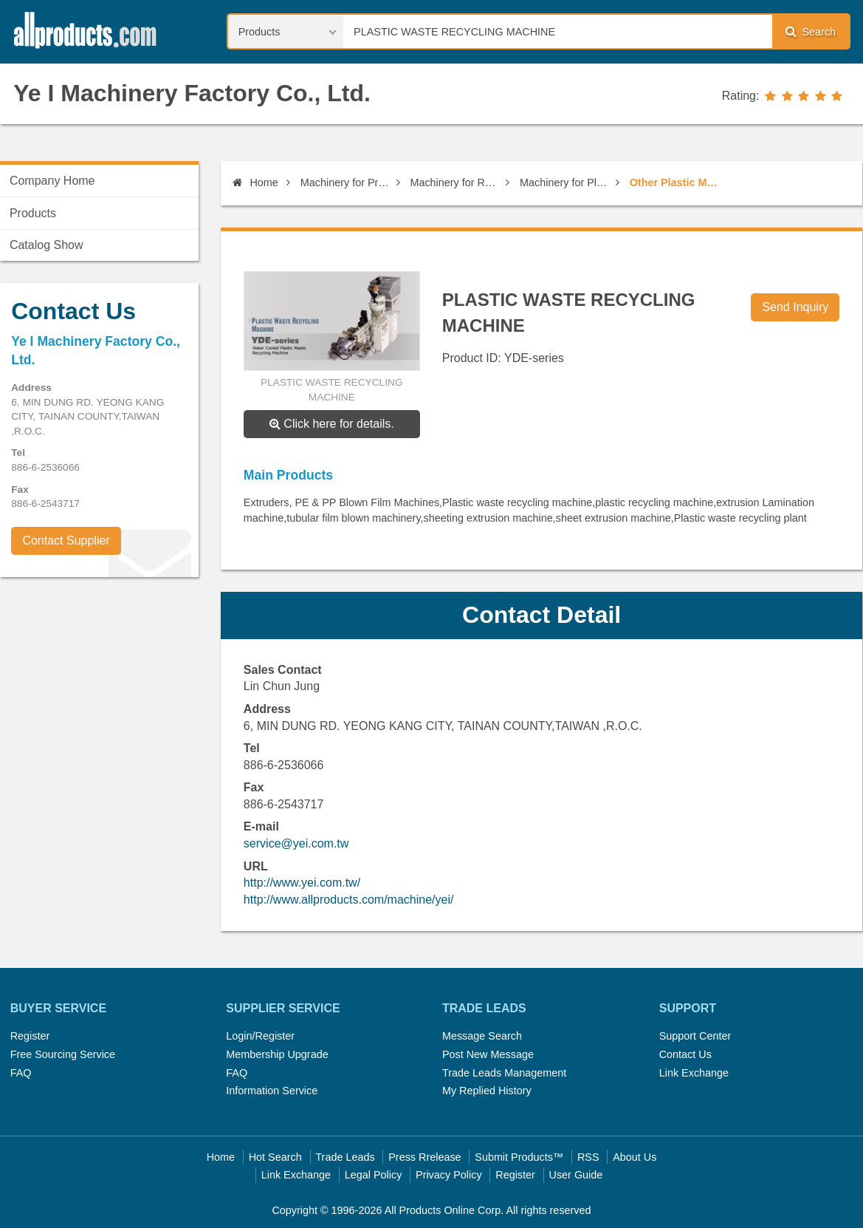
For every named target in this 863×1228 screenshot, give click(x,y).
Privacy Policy (449, 1175)
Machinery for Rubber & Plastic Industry (455, 182)
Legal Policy (373, 1175)
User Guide (576, 1175)
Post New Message (488, 1054)
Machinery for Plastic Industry (565, 182)
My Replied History (487, 1090)
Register (30, 1036)
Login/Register (260, 1036)
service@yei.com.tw (296, 843)
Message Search (482, 1036)
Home (255, 182)
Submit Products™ (519, 1157)
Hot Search (275, 1157)
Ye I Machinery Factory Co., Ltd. (192, 93)
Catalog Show (46, 245)
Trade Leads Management (504, 1073)
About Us (634, 1157)
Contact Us (685, 1054)
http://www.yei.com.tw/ (302, 882)
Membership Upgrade (277, 1054)
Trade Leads (344, 1157)
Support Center (695, 1036)
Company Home (52, 180)
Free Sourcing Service (62, 1054)
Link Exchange (694, 1073)
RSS (588, 1157)
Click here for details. (331, 423)
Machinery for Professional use (345, 182)
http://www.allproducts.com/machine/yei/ (349, 899)
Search (810, 31)
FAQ (21, 1073)
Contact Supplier (65, 540)
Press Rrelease (424, 1157)
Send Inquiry (795, 307)
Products (33, 213)
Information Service (271, 1090)
